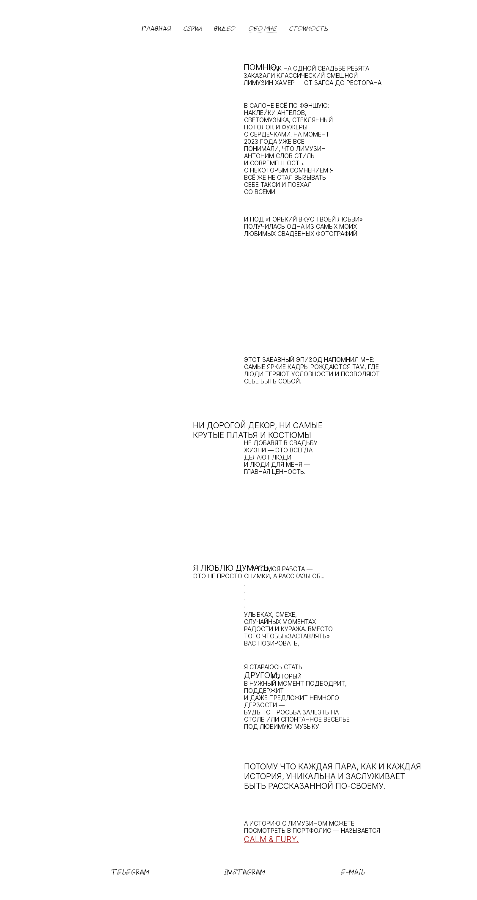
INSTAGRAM (245, 872)
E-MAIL (353, 872)
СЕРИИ (193, 29)
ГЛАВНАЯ (156, 29)
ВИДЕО (225, 29)
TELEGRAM (130, 872)
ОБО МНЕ (263, 29)
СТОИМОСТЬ (308, 29)
